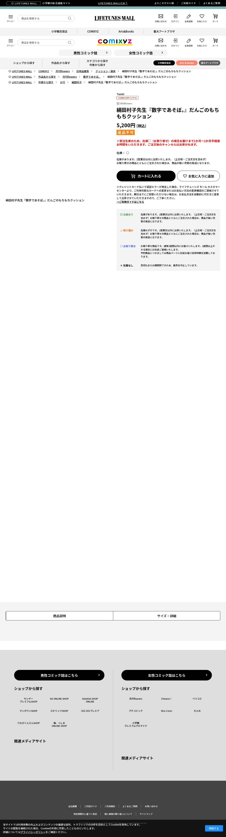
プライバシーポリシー (33, 832)
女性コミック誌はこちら (166, 675)
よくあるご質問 (211, 3)
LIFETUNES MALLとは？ (113, 3)
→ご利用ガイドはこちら (130, 202)
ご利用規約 (109, 806)
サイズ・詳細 (166, 615)
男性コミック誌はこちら (59, 675)
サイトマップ (146, 813)
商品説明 (59, 615)
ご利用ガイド (188, 3)
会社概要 (72, 806)
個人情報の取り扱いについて (118, 813)
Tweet (120, 94)
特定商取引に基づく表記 (85, 813)
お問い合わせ (151, 806)
